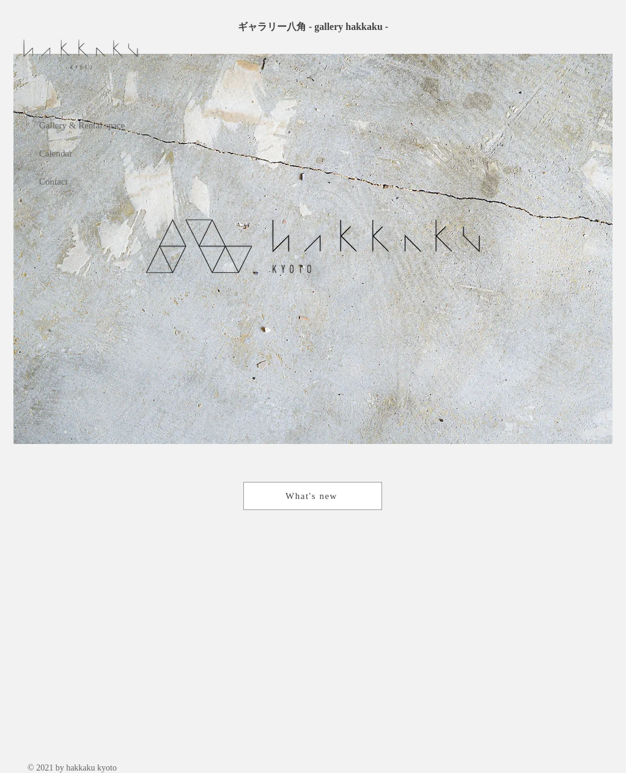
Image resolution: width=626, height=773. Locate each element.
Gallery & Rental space (82, 125)
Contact (53, 182)
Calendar (55, 153)
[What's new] (312, 496)
